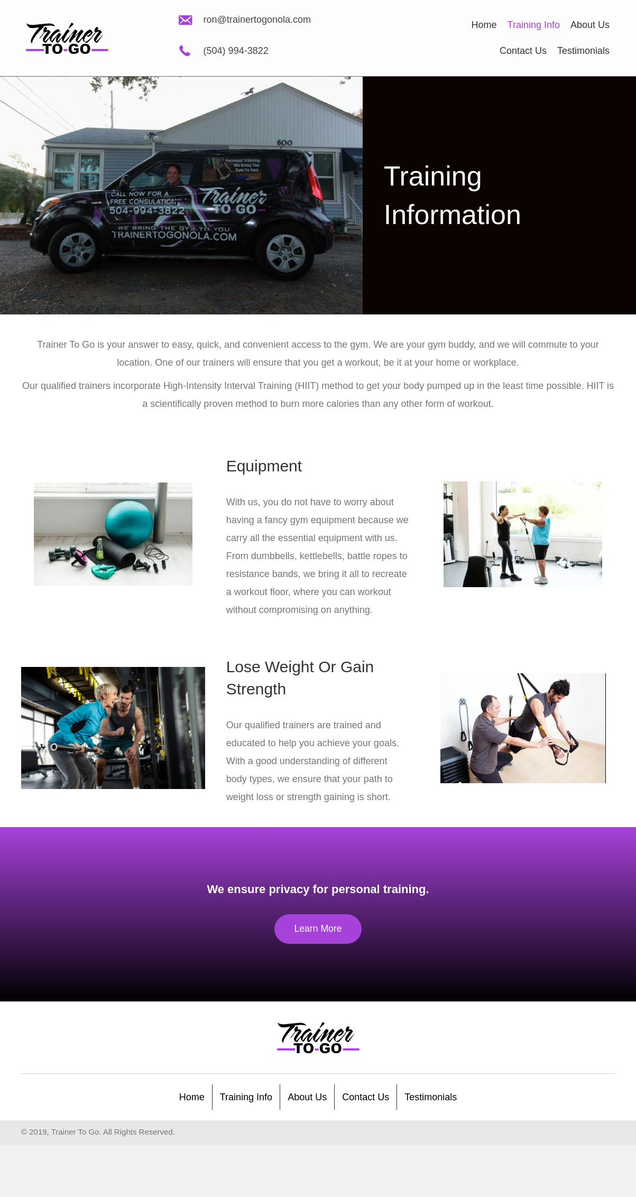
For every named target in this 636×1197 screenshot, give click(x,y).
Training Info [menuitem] (246, 1097)
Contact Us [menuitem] (365, 1097)
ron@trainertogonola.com (257, 19)
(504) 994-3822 (236, 50)
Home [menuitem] (192, 1097)
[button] (318, 929)
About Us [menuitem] (307, 1097)
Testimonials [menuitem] (430, 1097)
